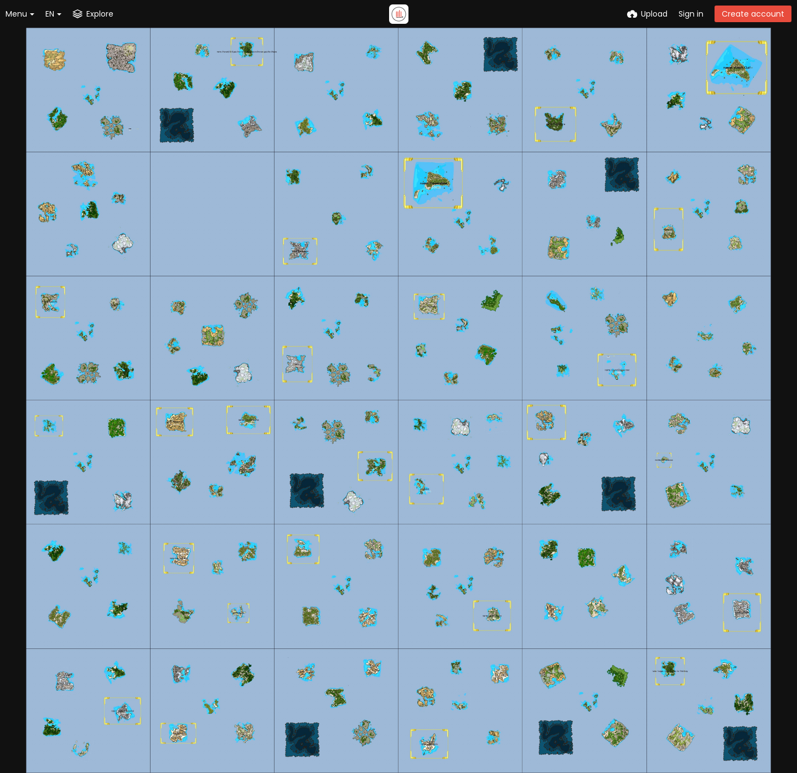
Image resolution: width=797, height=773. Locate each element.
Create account (753, 13)
